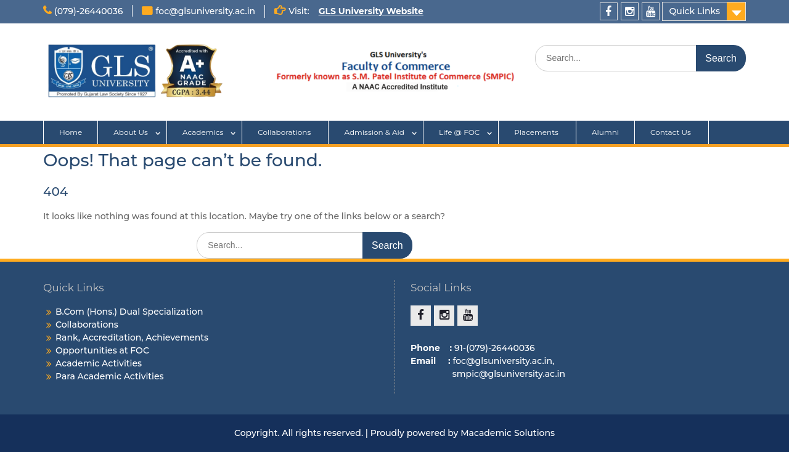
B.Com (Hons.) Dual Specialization (129, 311)
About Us (130, 132)
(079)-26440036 (88, 11)
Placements (537, 132)
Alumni (605, 132)
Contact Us (671, 132)
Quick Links (694, 11)
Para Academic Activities (109, 376)
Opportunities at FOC (102, 350)
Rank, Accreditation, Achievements (131, 337)
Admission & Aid (374, 132)
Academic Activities (98, 363)
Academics (202, 132)
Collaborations (285, 132)
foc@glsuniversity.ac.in (205, 11)
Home (70, 132)
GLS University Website (371, 11)
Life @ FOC (459, 132)
